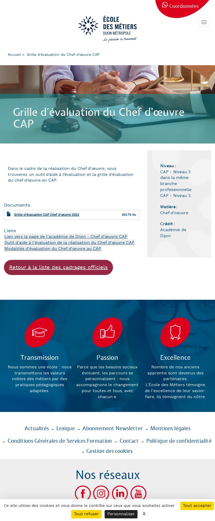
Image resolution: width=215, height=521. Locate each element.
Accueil (14, 54)
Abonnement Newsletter (112, 429)
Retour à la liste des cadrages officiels (58, 267)
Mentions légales (170, 429)
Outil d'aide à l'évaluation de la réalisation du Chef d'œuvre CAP (69, 242)
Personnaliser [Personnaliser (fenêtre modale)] (121, 514)
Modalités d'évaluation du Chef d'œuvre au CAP (52, 248)
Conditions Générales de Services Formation (60, 441)
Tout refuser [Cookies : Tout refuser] (86, 514)
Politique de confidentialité (179, 441)
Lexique (65, 429)
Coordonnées (184, 6)
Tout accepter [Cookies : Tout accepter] (197, 505)
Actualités (37, 429)
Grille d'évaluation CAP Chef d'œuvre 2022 (46, 215)
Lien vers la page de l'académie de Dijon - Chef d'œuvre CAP (65, 236)
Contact (129, 441)
